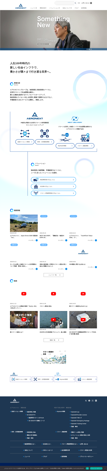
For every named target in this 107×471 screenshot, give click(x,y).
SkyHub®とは (74, 412)
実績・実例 (29, 438)
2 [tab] (89, 49)
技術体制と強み (30, 432)
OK (87, 468)
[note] (93, 401)
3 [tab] (91, 49)
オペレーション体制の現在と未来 (80, 435)
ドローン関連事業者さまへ (69, 444)
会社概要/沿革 (65, 450)
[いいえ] (105, 468)
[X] (86, 401)
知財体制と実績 (30, 412)
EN (79, 3)
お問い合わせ (87, 3)
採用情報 (84, 8)
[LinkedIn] (96, 401)
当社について (28, 450)
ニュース (26, 456)
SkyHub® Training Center (78, 423)
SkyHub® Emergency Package (79, 420)
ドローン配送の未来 (85, 450)
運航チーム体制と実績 (77, 432)
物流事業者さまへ (29, 444)
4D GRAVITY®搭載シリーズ (36, 420)
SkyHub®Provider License (78, 415)
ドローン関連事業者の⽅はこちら (46, 193)
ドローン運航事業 (83, 145)
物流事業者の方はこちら (44, 179)
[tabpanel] (53, 30)
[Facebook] (89, 401)
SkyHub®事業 (62, 145)
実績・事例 (73, 426)
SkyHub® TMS (76, 417)
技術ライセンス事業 (24, 142)
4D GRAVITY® (30, 415)
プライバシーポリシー (85, 456)
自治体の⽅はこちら (42, 186)
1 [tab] (87, 49)
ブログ (76, 8)
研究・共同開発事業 (43, 142)
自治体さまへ (46, 444)
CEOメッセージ (47, 450)
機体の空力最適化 (31, 435)
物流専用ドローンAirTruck (35, 417)
